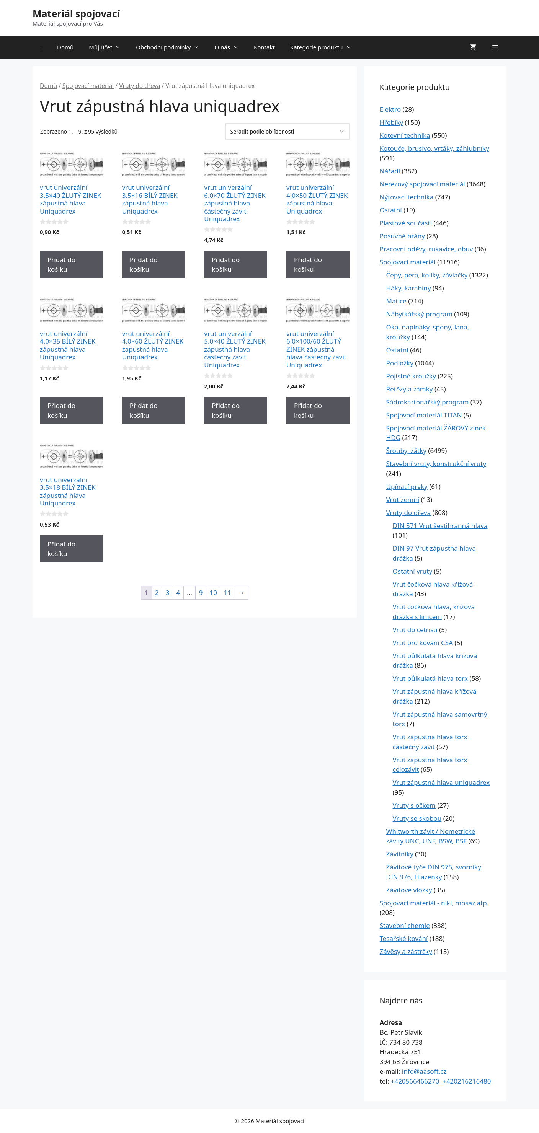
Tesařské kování (404, 938)
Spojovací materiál (88, 86)
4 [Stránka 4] (178, 592)
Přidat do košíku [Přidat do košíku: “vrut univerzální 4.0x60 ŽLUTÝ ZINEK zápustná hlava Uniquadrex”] (144, 410)
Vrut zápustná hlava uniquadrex (441, 782)
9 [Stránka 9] (201, 592)
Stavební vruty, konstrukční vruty (436, 463)
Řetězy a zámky (409, 389)
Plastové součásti (406, 222)
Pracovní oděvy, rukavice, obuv (426, 249)
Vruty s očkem (414, 805)
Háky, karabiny (408, 288)
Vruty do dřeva (139, 86)
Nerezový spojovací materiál (422, 183)
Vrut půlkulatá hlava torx (430, 678)
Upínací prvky (407, 486)
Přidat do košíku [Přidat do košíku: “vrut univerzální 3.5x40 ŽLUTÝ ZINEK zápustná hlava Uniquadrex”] (61, 264)
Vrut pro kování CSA (423, 642)
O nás (230, 47)
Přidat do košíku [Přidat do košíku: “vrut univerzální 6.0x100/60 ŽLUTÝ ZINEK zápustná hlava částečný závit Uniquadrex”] (308, 410)
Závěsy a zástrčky (406, 951)
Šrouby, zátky (406, 450)
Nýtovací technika (407, 196)
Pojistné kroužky (411, 376)
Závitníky (399, 853)
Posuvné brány (402, 235)
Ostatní (391, 209)
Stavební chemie (405, 925)
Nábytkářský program (419, 314)
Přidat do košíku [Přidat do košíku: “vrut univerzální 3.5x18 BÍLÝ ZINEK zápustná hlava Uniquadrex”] (61, 549)
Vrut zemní (402, 499)
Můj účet (108, 47)
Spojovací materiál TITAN (424, 415)
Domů (65, 47)
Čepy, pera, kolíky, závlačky (427, 275)
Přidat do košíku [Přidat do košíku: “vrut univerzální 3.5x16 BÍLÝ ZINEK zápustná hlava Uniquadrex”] (144, 264)
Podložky (399, 363)
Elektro (390, 109)
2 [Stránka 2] (157, 592)
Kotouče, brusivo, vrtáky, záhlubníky (434, 148)
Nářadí (390, 170)
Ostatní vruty (413, 571)
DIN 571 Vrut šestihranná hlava (440, 525)
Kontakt (264, 47)
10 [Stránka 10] (213, 592)
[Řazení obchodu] (287, 131)
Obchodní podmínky (171, 47)
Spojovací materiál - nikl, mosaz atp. (434, 902)
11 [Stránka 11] (227, 592)
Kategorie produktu (324, 47)
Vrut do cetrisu (415, 629)
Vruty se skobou (417, 818)
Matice (396, 301)
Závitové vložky (409, 889)
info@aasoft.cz (424, 1071)
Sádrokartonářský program (427, 402)
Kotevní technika (405, 135)
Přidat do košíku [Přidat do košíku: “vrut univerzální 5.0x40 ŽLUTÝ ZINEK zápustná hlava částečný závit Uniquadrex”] (226, 410)
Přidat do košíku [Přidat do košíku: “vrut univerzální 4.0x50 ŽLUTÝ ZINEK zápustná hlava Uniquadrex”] (308, 264)
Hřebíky (391, 122)
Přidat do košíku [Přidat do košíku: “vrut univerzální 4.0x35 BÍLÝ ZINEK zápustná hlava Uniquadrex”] (61, 410)
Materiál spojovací (76, 13)
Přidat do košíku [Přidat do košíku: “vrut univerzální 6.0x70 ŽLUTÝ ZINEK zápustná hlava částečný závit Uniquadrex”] (226, 264)
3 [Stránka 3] (168, 592)
